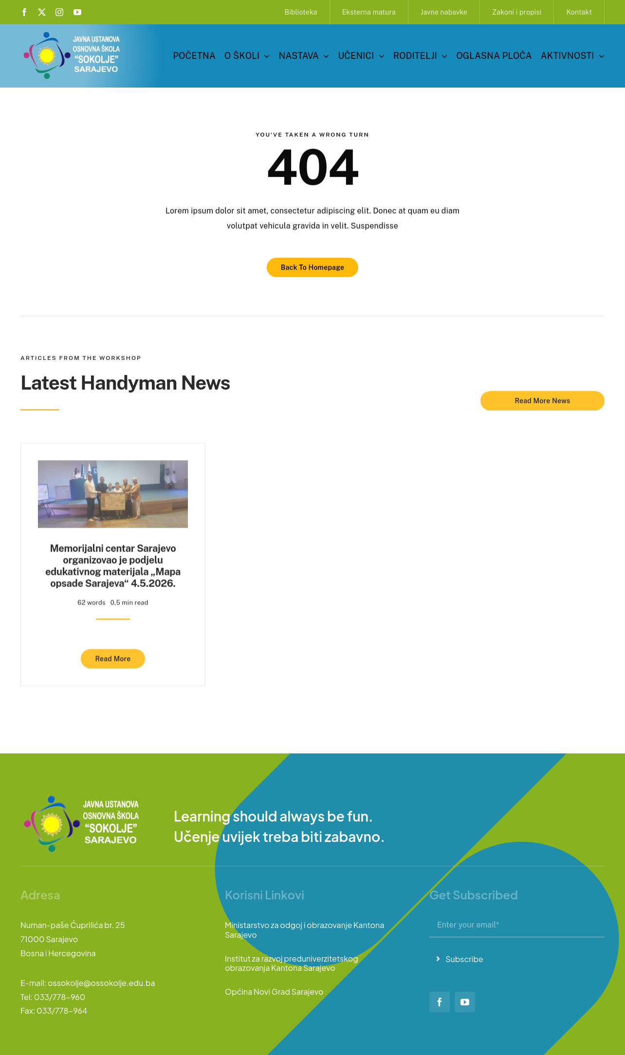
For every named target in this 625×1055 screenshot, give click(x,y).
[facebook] (24, 12)
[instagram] (59, 12)
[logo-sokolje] (72, 32)
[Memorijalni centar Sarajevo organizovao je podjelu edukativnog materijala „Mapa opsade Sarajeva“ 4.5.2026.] (113, 464)
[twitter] (42, 12)
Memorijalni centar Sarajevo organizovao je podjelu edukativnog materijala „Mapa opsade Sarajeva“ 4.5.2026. (113, 562)
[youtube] (77, 12)
